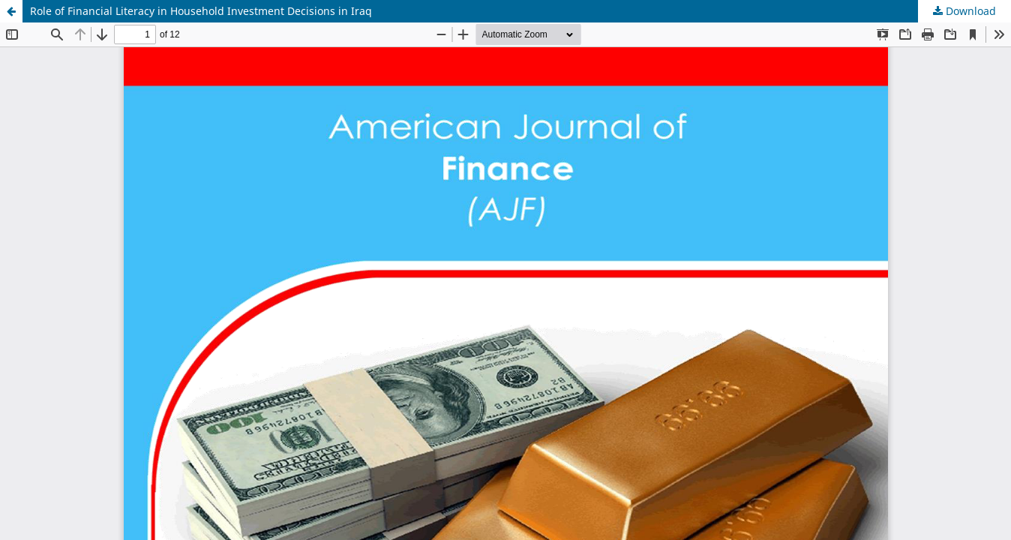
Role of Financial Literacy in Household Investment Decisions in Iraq (201, 11)
